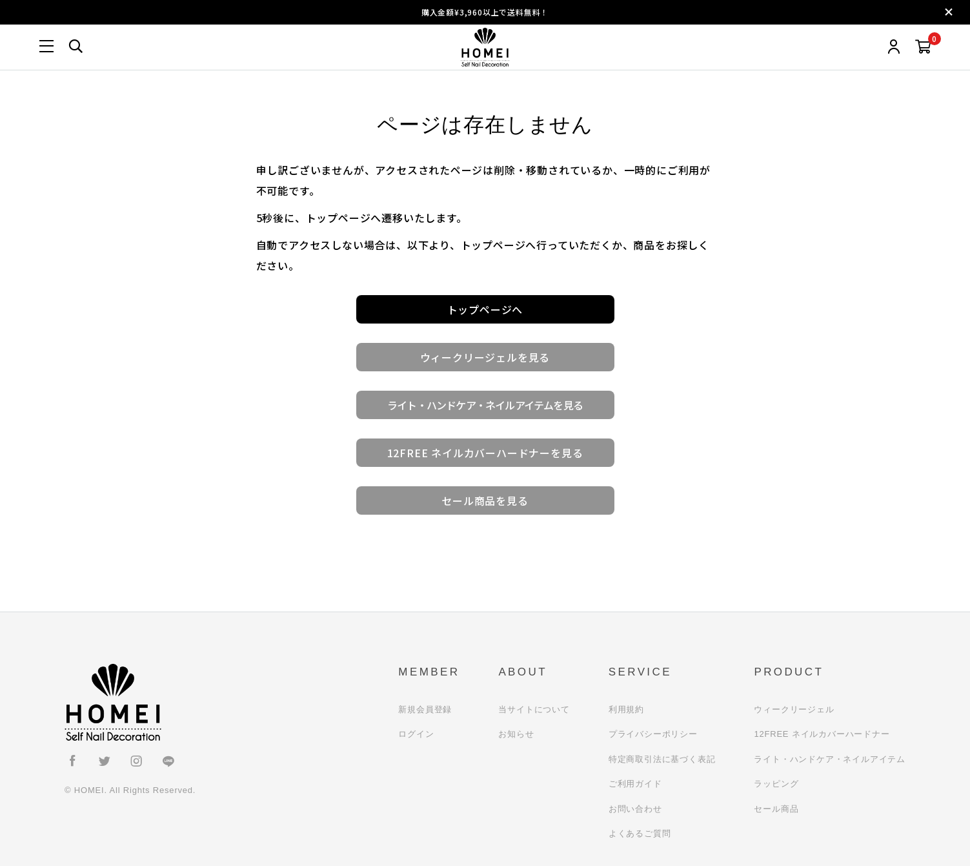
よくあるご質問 (640, 833)
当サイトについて (533, 709)
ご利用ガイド (635, 784)
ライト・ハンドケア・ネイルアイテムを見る (485, 405)
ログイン (416, 734)
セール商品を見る (484, 500)
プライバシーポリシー (653, 734)
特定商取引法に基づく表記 (662, 759)
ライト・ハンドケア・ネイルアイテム (829, 759)
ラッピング (776, 784)
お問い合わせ (635, 809)
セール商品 (776, 809)
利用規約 (626, 709)
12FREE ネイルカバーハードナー (821, 734)
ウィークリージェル (794, 709)
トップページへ (485, 309)
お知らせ (516, 734)
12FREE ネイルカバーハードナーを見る (485, 452)
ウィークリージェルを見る (485, 357)
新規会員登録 (425, 709)
